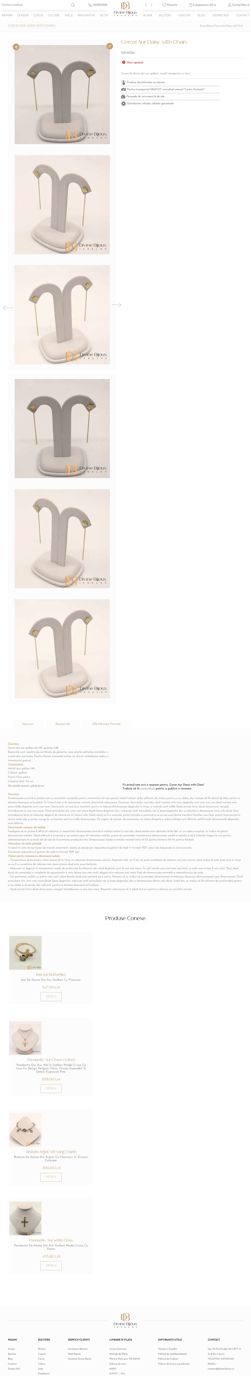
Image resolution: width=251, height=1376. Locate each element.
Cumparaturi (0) (203, 5)
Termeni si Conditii (167, 1315)
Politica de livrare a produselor (174, 1330)
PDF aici (74, 814)
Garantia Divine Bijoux (79, 1325)
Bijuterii (165, 15)
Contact (242, 15)
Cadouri (184, 15)
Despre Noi (220, 15)
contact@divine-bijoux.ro (221, 1335)
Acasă (147, 15)
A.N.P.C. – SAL (117, 1340)
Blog (201, 15)
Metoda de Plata (118, 1320)
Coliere (54, 15)
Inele (68, 15)
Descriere (28, 686)
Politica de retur (117, 1330)
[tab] (28, 686)
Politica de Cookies (168, 1325)
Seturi (104, 15)
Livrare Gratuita (117, 1315)
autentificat (148, 750)
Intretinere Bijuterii (77, 1315)
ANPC (112, 1335)
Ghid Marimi (74, 1320)
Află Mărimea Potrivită (108, 686)
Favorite (172, 5)
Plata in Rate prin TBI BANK (124, 1325)
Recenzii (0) (64, 686)
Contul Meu (239, 5)
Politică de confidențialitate (172, 1320)
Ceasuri (23, 15)
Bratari (7, 15)
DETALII (47, 960)
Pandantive (86, 15)
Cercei (38, 15)
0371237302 (100, 5)
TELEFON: (221, 1325)
